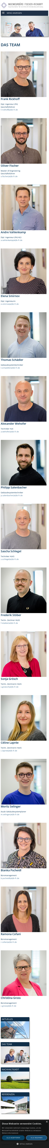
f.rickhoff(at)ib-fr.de (9, 109)
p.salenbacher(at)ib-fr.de (12, 495)
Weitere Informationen (10, 1133)
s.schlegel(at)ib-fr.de (10, 559)
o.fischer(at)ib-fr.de (9, 176)
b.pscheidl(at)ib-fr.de (10, 878)
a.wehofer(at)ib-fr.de (10, 431)
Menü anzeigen (14, 13)
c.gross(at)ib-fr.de (8, 1006)
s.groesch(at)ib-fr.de (9, 687)
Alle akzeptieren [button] (13, 1138)
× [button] (47, 1122)
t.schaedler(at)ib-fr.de (10, 368)
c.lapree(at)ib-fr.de (9, 750)
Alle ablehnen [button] (36, 1138)
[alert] (24, 1134)
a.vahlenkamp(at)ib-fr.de (11, 240)
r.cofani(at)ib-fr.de (9, 942)
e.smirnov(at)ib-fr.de (10, 304)
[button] (24, 1144)
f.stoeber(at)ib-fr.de (9, 623)
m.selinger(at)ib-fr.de (10, 814)
